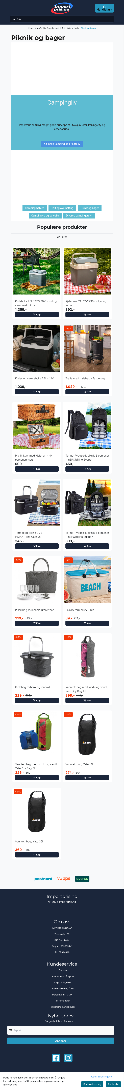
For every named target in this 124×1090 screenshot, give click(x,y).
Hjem (31, 28)
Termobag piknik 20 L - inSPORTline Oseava (29, 534)
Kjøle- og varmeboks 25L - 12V (34, 378)
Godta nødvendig (92, 1084)
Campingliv (74, 28)
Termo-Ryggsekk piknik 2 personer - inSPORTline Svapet (87, 457)
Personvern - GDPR (62, 994)
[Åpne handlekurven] (104, 8)
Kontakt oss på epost (63, 976)
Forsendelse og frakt (63, 988)
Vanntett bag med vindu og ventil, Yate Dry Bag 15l (86, 689)
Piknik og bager (88, 28)
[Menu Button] (12, 8)
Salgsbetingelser (62, 982)
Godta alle (113, 1084)
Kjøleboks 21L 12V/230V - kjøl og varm (86, 303)
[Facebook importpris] (56, 1058)
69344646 (64, 952)
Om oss (63, 970)
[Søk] (62, 19)
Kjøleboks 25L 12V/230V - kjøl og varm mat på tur (36, 303)
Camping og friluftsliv (56, 28)
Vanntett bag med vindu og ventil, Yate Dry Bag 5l (36, 766)
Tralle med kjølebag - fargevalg (85, 378)
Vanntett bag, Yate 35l (29, 841)
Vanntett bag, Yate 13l (79, 764)
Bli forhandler (63, 1000)
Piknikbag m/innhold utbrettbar (34, 610)
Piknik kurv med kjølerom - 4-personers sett (33, 457)
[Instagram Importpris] (68, 1058)
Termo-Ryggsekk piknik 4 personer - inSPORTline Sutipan (87, 534)
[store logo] (62, 8)
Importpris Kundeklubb (63, 1006)
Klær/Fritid (40, 28)
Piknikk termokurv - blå (79, 610)
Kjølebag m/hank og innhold (32, 687)
